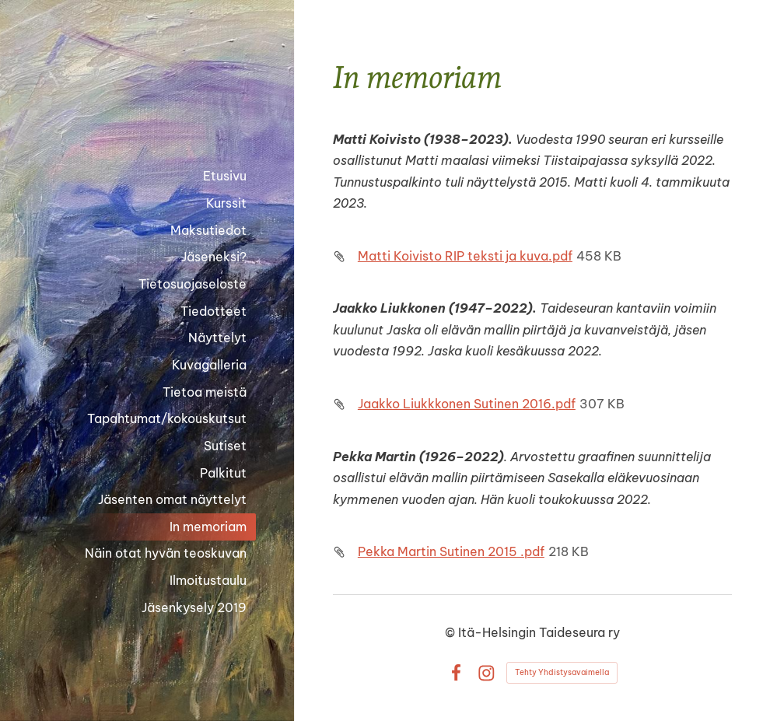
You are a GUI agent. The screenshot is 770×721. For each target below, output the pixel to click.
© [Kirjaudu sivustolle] (451, 632)
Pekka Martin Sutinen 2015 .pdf (451, 551)
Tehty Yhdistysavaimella (562, 672)
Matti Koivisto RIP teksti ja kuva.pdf (465, 256)
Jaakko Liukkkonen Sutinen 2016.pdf (467, 403)
